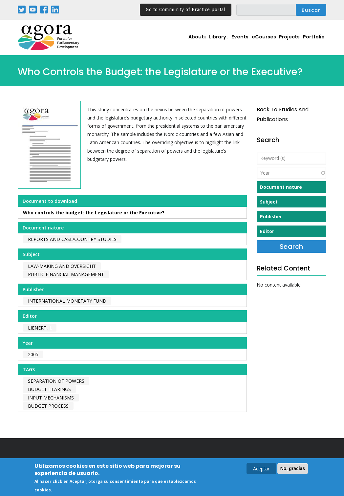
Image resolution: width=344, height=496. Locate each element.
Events (231, 41)
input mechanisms (51, 398)
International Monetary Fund (67, 301)
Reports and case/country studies (72, 239)
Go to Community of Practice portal (186, 9)
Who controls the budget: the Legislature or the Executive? (93, 212)
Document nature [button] (281, 187)
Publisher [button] (271, 216)
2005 (33, 354)
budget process (48, 406)
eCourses (257, 41)
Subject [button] (269, 202)
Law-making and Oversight (62, 266)
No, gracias (292, 468)
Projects (286, 41)
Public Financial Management (66, 274)
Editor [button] (267, 231)
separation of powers (56, 381)
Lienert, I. (40, 328)
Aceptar (261, 469)
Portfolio (312, 41)
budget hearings (49, 389)
